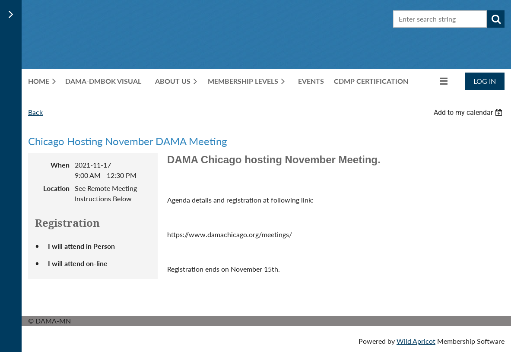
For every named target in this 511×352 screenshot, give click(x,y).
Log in (484, 81)
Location (56, 188)
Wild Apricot (416, 341)
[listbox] (469, 112)
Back (35, 112)
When (60, 165)
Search (496, 19)
